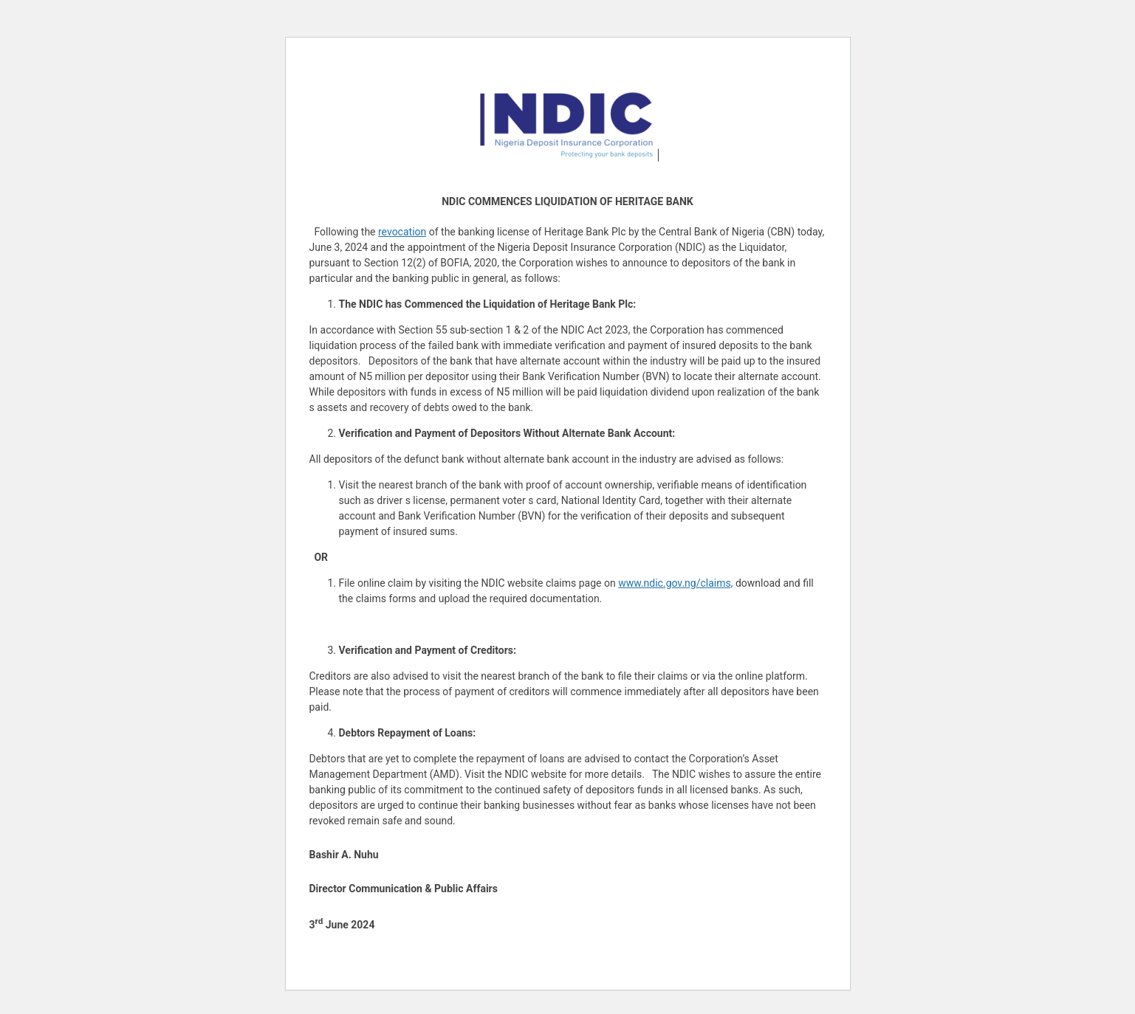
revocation (402, 232)
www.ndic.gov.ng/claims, (675, 583)
